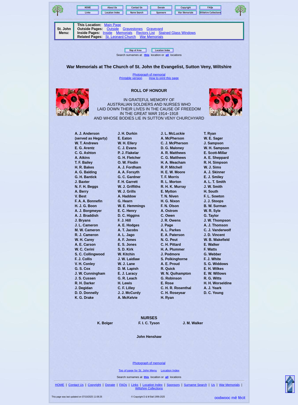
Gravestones (133, 29)
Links (134, 385)
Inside (107, 33)
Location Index (170, 370)
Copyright (94, 385)
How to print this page (164, 78)
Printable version (130, 78)
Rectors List (145, 33)
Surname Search (195, 385)
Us (213, 385)
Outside (113, 29)
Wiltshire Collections (149, 388)
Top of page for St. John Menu (138, 370)
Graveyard (154, 29)
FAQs (123, 385)
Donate (110, 385)
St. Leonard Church (120, 37)
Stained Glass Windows (177, 33)
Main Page (112, 25)
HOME (59, 385)
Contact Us (76, 385)
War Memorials (151, 37)
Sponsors (173, 385)
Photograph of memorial (149, 74)
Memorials (124, 33)
